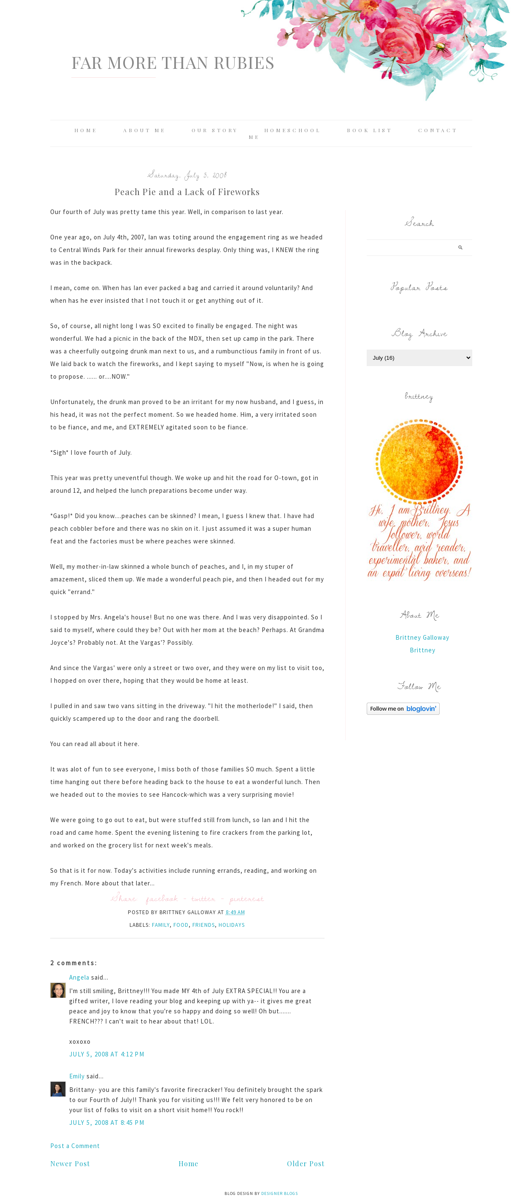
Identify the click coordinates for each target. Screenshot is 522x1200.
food (181, 925)
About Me (144, 130)
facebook (162, 898)
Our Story (215, 130)
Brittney (422, 650)
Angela (79, 977)
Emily (77, 1076)
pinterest (247, 898)
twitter (204, 898)
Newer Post (70, 1163)
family (161, 925)
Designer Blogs (279, 1193)
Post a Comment (75, 1146)
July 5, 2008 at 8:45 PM (107, 1123)
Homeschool (292, 130)
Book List (369, 130)
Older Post (306, 1163)
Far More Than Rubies (173, 62)
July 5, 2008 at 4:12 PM (107, 1054)
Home (85, 130)
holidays (232, 925)
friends (203, 925)
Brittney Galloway (422, 637)
